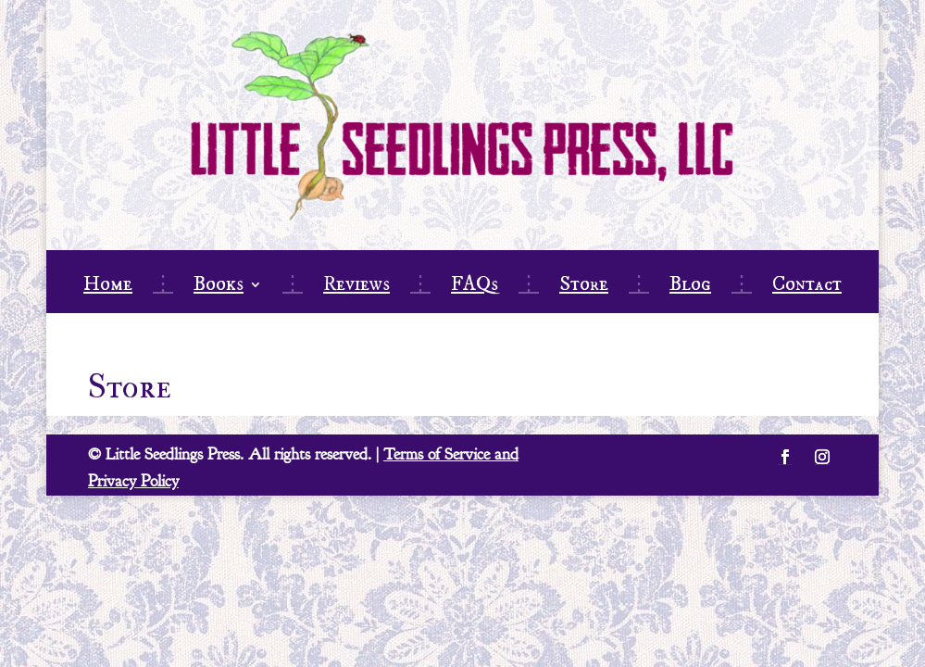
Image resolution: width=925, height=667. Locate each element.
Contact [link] (807, 287)
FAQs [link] (474, 287)
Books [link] (219, 287)
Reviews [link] (356, 287)
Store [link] (583, 287)
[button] (785, 457)
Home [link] (107, 287)
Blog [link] (690, 287)
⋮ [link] (163, 287)
